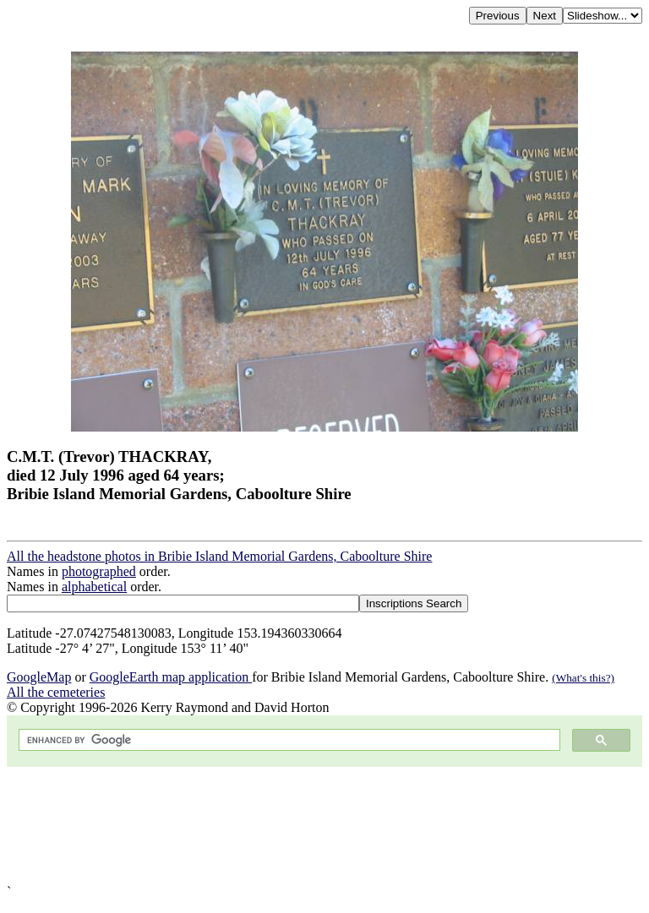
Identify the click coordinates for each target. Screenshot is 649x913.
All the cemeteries (56, 692)
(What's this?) (583, 677)
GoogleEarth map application (171, 677)
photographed (99, 571)
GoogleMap (39, 677)
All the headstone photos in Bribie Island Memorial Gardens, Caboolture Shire (219, 556)
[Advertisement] (324, 825)
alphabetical (94, 586)
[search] (287, 740)
